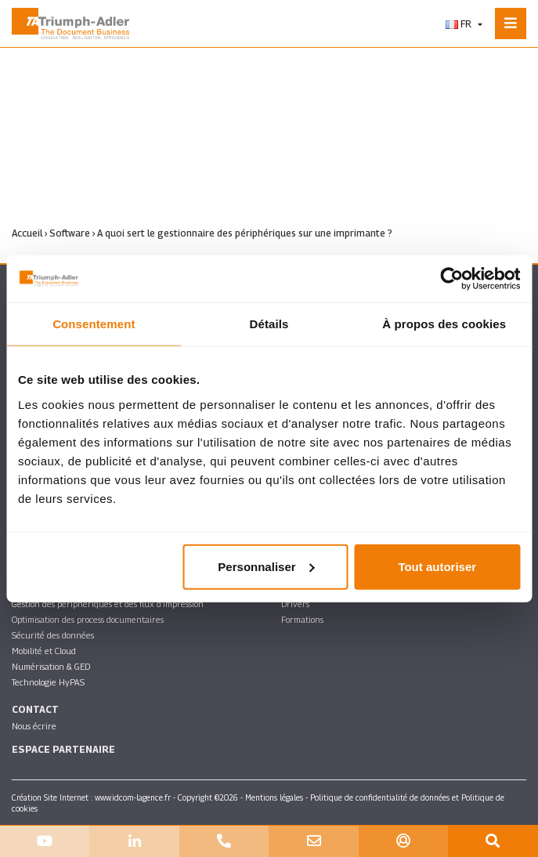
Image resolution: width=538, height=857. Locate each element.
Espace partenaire (63, 749)
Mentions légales (274, 797)
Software (69, 233)
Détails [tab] (269, 324)
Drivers (295, 603)
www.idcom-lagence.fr (133, 797)
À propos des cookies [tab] (444, 324)
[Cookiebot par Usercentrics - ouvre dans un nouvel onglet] (451, 279)
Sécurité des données (53, 635)
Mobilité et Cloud (44, 650)
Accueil (27, 233)
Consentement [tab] (93, 324)
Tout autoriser (437, 566)
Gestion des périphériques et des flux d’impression (108, 603)
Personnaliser (266, 566)
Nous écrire (34, 726)
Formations (302, 619)
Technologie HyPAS (48, 682)
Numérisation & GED (51, 666)
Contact (35, 709)
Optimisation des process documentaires (88, 619)
